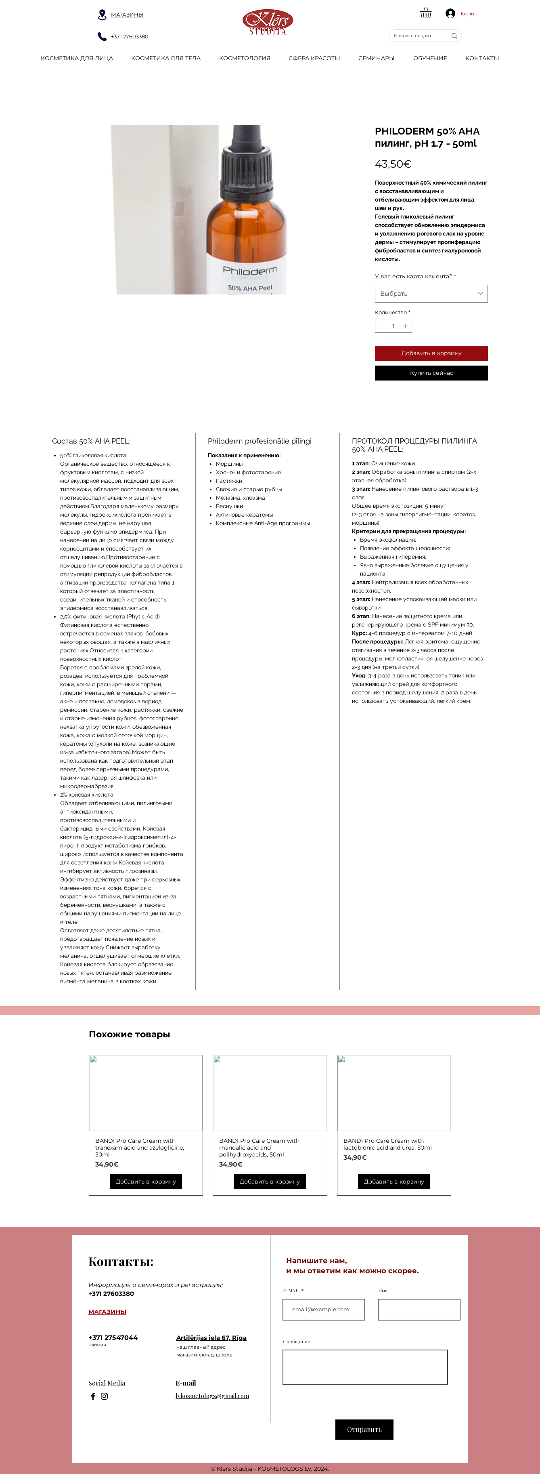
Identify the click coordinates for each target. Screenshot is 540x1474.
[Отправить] (364, 1429)
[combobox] (431, 294)
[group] (270, 1125)
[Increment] (406, 326)
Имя (382, 1290)
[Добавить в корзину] (146, 1181)
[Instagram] (104, 1396)
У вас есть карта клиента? (415, 276)
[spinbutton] (394, 326)
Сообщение (296, 1341)
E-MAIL (291, 1290)
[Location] (102, 14)
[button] (432, 12)
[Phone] (102, 37)
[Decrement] (381, 326)
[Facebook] (93, 1396)
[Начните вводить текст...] (414, 36)
